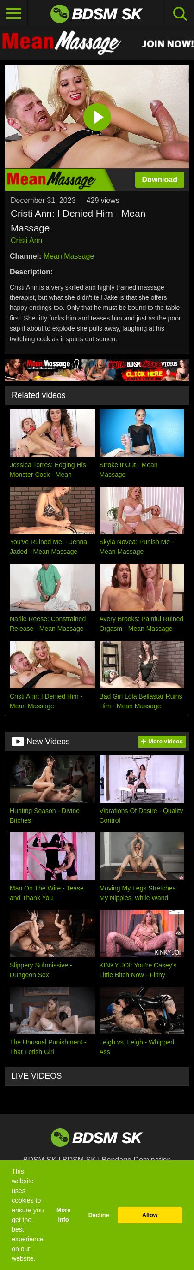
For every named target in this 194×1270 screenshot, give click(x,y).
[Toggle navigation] (14, 14)
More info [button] (63, 1215)
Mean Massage (69, 256)
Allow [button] (150, 1215)
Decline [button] (98, 1215)
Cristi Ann (26, 240)
